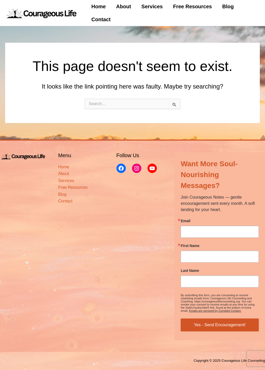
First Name (190, 246)
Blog (228, 6)
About (123, 6)
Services (152, 6)
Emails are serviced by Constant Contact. (215, 310)
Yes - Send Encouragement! (220, 325)
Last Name (190, 270)
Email (185, 221)
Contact (101, 19)
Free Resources (192, 6)
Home (98, 6)
